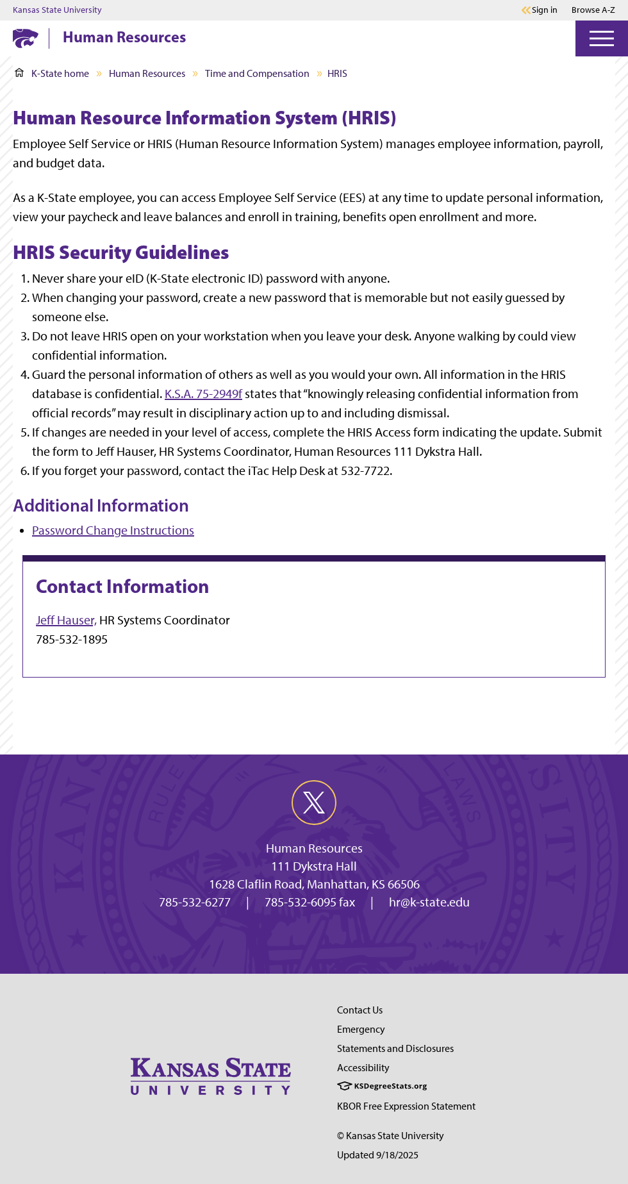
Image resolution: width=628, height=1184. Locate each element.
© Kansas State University (390, 1136)
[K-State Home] (25, 38)
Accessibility (363, 1068)
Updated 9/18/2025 (377, 1155)
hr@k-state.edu (429, 902)
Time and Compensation (257, 73)
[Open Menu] (601, 38)
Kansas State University (57, 10)
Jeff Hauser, (66, 620)
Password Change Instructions (113, 530)
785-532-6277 (195, 902)
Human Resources (124, 36)
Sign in (545, 10)
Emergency (361, 1029)
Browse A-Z (593, 9)
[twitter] (314, 802)
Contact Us (360, 1010)
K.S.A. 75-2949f (203, 393)
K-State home (52, 73)
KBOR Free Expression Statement (406, 1106)
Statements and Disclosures (395, 1048)
